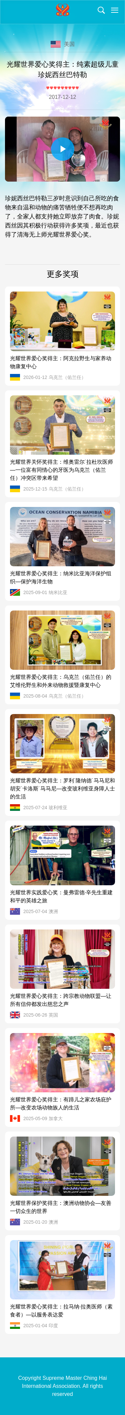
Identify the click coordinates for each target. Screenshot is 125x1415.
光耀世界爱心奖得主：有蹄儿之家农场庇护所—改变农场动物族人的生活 (60, 1103)
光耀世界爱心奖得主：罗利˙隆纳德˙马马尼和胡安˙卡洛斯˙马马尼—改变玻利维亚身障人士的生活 (62, 788)
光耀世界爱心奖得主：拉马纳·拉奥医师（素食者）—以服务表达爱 (61, 1310)
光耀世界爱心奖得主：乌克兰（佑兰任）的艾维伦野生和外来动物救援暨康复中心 (60, 681)
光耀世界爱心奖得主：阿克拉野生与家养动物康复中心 (60, 362)
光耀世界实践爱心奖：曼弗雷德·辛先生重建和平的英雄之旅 (61, 896)
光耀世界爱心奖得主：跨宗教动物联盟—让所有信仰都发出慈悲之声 (60, 1000)
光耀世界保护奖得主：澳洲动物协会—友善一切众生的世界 (60, 1207)
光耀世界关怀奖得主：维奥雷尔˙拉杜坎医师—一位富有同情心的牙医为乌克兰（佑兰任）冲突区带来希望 (61, 470)
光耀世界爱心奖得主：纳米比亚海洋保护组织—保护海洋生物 (60, 577)
